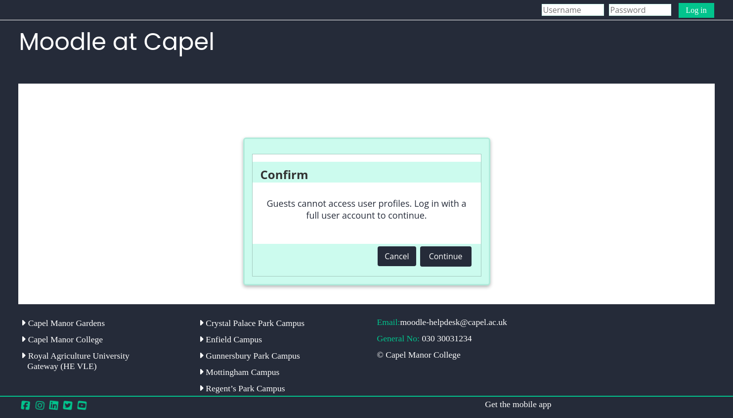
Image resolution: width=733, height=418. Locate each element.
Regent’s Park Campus (242, 388)
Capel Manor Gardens (63, 323)
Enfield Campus (230, 339)
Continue (446, 256)
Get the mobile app (518, 404)
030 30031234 (447, 338)
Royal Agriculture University (75, 361)
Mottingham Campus (239, 372)
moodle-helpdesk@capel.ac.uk (453, 322)
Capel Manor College (62, 339)
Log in (696, 10)
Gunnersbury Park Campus (249, 356)
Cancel (397, 256)
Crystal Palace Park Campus (251, 323)
